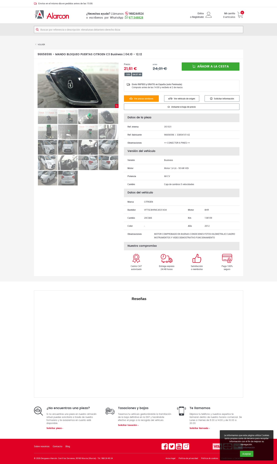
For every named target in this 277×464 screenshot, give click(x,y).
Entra (201, 13)
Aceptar (246, 453)
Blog (67, 446)
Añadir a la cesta (210, 66)
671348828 (136, 17)
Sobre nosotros (42, 446)
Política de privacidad (188, 458)
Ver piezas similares (141, 98)
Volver (41, 44)
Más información (246, 447)
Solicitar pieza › (54, 428)
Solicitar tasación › (128, 425)
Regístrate (198, 17)
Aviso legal (170, 458)
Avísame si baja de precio (182, 106)
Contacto (57, 446)
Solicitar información (222, 98)
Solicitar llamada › (200, 428)
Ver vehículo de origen (181, 98)
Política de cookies (209, 458)
